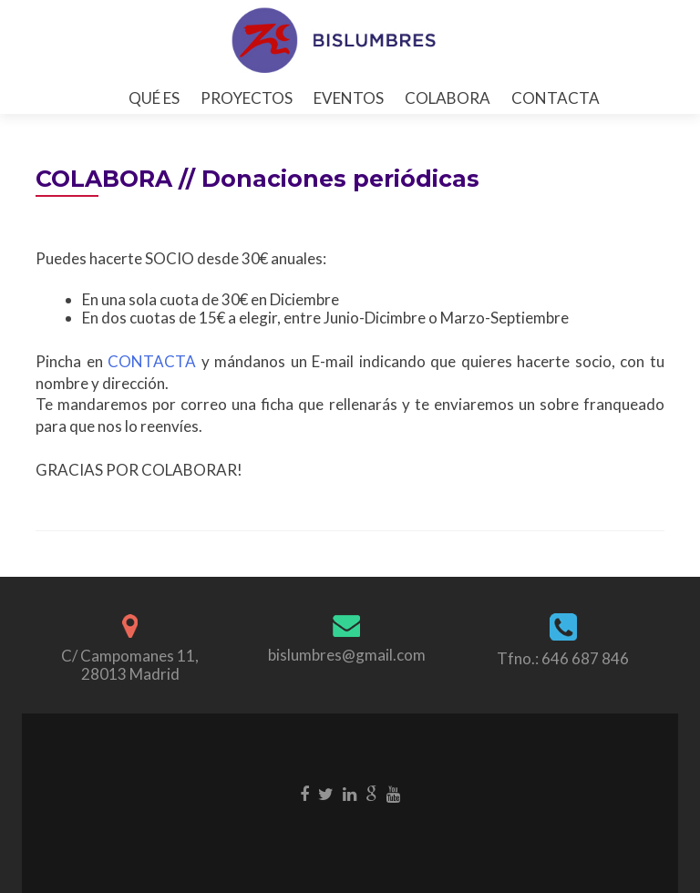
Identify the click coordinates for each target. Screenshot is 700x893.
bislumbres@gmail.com (347, 654)
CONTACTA (555, 98)
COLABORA (447, 98)
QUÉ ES (154, 98)
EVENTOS (349, 98)
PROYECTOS (247, 98)
